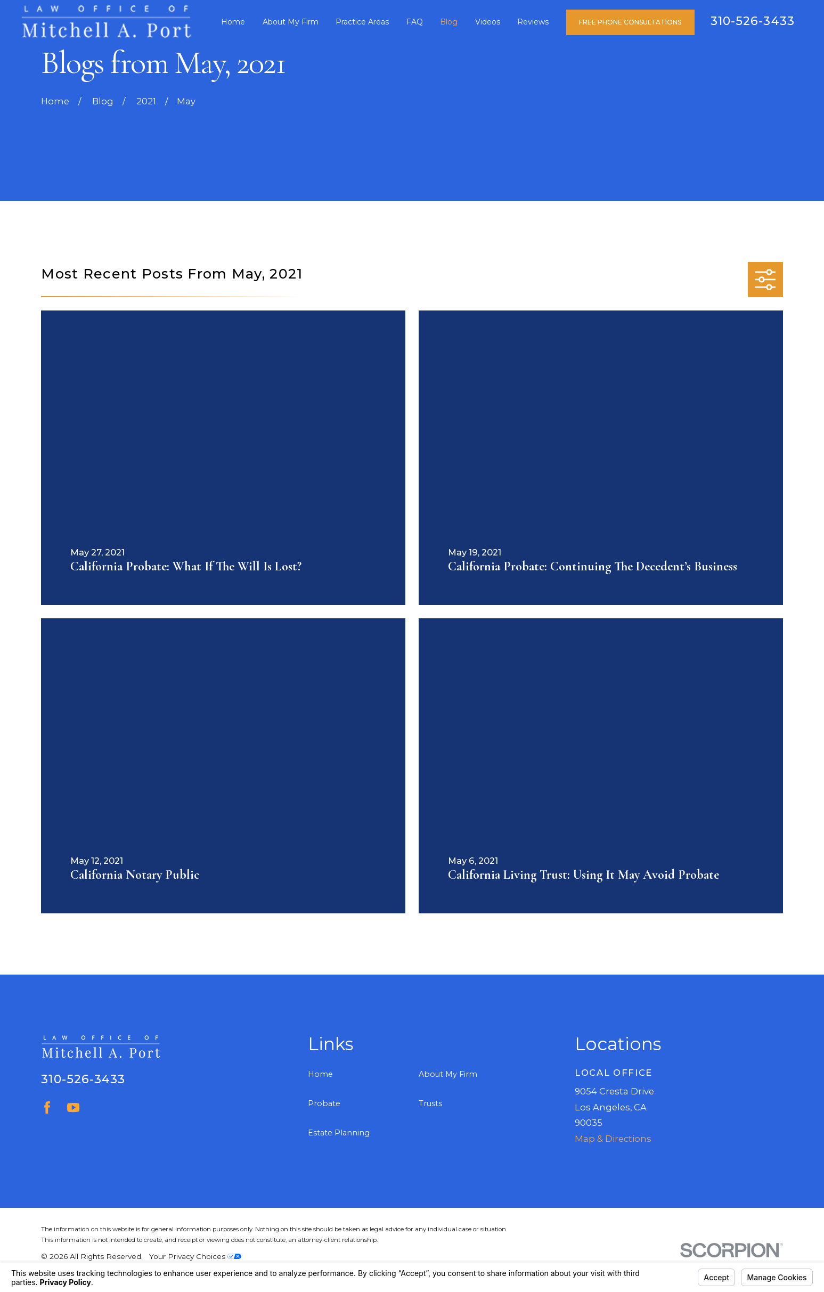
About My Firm (448, 1074)
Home (320, 1074)
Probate (324, 1103)
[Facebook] (47, 1107)
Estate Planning (339, 1133)
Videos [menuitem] (487, 22)
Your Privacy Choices (195, 1256)
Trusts (430, 1103)
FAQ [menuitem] (414, 22)
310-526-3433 (753, 21)
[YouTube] (73, 1107)
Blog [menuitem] (449, 22)
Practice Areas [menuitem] (362, 22)
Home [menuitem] (233, 22)
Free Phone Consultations (630, 22)
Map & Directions (613, 1138)
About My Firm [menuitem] (291, 22)
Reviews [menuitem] (533, 22)
